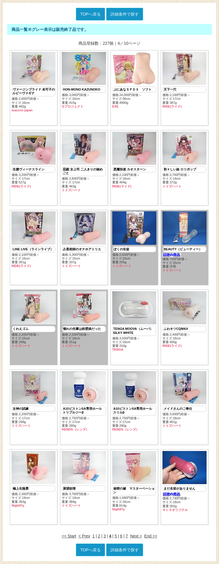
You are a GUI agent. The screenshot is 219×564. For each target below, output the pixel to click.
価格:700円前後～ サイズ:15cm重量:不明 (184, 241)
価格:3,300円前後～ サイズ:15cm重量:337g (84, 239)
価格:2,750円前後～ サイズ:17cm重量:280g (84, 401)
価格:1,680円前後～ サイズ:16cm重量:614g (134, 481)
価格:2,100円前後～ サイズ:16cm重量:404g (134, 160)
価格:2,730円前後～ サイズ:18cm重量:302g (184, 481)
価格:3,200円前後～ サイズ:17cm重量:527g (34, 160)
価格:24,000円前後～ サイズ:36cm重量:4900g (134, 80)
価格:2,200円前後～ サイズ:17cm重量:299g (34, 399)
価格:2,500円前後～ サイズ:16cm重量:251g (84, 319)
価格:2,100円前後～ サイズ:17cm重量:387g (184, 80)
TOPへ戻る (90, 14)
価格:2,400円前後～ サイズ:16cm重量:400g (184, 319)
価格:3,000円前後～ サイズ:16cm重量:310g (134, 321)
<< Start (69, 536)
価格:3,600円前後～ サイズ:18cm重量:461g (184, 399)
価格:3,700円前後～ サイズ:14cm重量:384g (84, 479)
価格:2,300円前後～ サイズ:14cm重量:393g (34, 479)
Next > (136, 536)
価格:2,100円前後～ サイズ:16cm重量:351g (34, 239)
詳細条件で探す (125, 14)
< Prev (84, 536)
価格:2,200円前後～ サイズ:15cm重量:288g (34, 319)
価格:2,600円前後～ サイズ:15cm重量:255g (134, 239)
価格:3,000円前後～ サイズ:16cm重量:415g (84, 80)
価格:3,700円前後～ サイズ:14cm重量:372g (184, 160)
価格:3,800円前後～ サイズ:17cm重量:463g (84, 162)
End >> (150, 536)
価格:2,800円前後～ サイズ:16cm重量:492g (34, 82)
